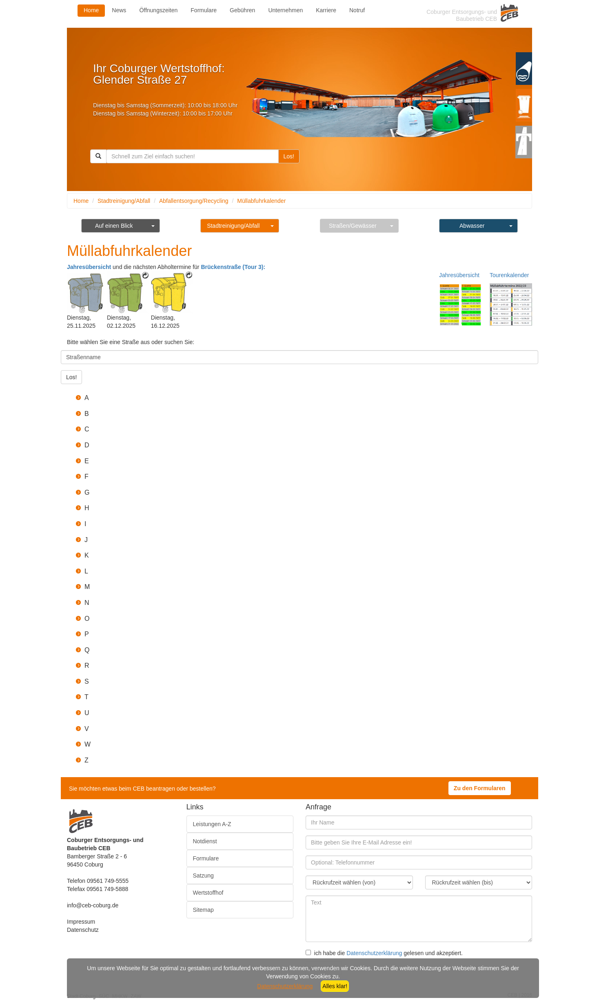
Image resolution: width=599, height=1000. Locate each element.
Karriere (326, 10)
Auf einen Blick (114, 225)
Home (91, 10)
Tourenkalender (509, 275)
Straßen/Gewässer (353, 225)
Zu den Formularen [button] (480, 788)
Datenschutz (83, 930)
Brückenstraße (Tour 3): (233, 267)
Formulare (204, 10)
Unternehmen (285, 10)
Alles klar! (334, 986)
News (119, 10)
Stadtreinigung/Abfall (124, 201)
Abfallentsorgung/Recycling (194, 201)
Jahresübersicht (89, 267)
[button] (308, 397)
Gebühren (242, 10)
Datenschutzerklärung (374, 953)
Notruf (357, 10)
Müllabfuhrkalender (261, 201)
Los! (289, 156)
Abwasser (471, 225)
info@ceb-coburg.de (92, 905)
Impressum (81, 921)
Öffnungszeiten (158, 10)
